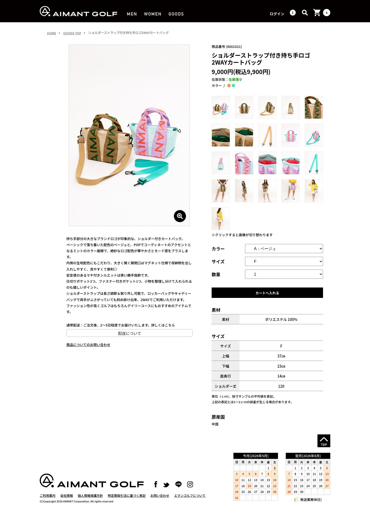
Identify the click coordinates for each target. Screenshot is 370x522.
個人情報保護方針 (90, 500)
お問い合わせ (159, 500)
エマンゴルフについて (190, 500)
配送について (129, 333)
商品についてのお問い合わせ (88, 344)
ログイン (277, 14)
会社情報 (66, 500)
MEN (132, 14)
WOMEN (152, 14)
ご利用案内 (47, 500)
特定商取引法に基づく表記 (127, 500)
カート (326, 12)
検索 (304, 12)
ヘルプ (292, 12)
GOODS (176, 14)
